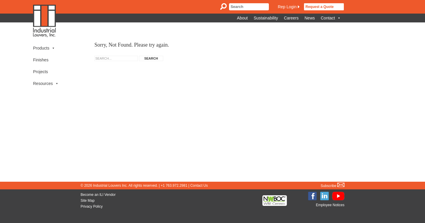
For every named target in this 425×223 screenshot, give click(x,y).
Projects (40, 71)
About (242, 18)
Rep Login (287, 6)
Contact (331, 18)
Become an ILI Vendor (98, 195)
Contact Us (199, 185)
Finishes (40, 60)
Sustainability (266, 18)
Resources (46, 83)
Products (44, 48)
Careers (291, 18)
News (310, 18)
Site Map (87, 201)
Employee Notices (330, 205)
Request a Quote (319, 7)
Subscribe (332, 186)
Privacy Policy (92, 206)
